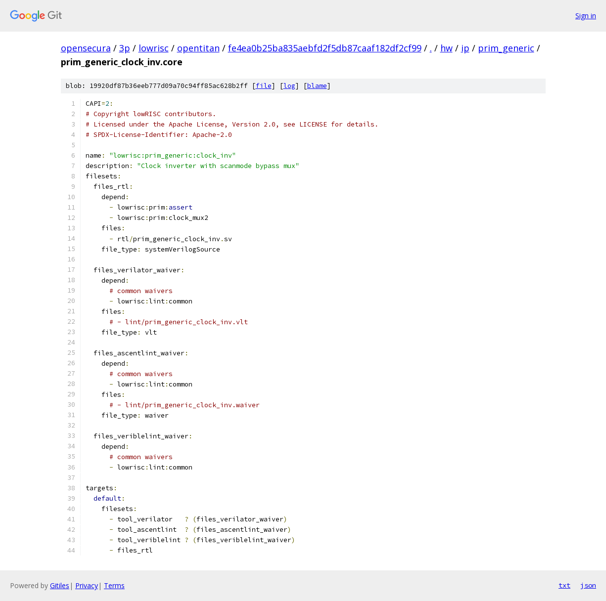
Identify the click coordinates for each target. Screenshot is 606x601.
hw (446, 48)
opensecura (86, 48)
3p (124, 48)
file (264, 86)
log (289, 86)
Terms (114, 585)
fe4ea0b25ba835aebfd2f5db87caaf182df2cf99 (324, 48)
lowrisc (154, 48)
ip (465, 48)
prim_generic (506, 48)
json (588, 585)
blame (317, 86)
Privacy (86, 585)
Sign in (585, 15)
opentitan (198, 48)
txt (564, 585)
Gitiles (59, 585)
